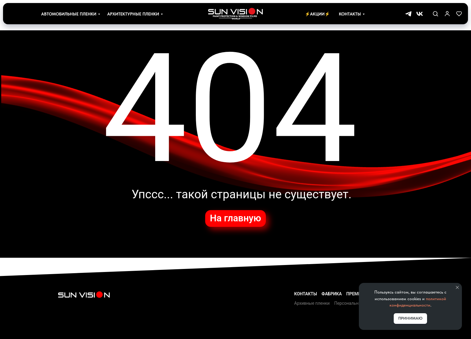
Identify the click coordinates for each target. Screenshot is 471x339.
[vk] (419, 14)
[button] (435, 13)
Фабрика (332, 293)
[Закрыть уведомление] (457, 287)
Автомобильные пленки (68, 14)
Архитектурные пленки (133, 14)
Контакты (350, 14)
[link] (447, 13)
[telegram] (408, 14)
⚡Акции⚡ (317, 14)
